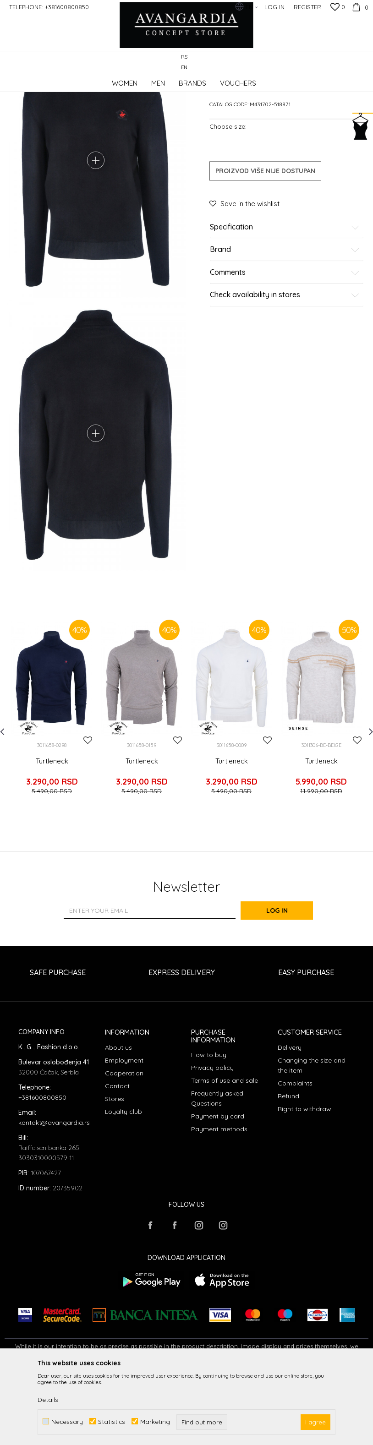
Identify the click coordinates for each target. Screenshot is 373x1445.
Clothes (128, 79)
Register (307, 7)
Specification (285, 296)
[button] (363, 62)
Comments (285, 342)
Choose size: (228, 195)
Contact (117, 1158)
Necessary (67, 1421)
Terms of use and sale (224, 1153)
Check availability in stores (285, 364)
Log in (287, 983)
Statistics (111, 1421)
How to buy (208, 1127)
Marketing (155, 1421)
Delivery (290, 1120)
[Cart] (359, 6)
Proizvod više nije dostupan (265, 240)
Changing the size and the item (312, 1138)
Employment (124, 1133)
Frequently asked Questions (217, 1170)
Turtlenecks (158, 79)
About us (118, 1120)
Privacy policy (212, 1140)
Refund (288, 1168)
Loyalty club (123, 1184)
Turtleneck (52, 841)
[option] (52, 792)
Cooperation (124, 1145)
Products (101, 79)
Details (48, 1400)
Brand (285, 319)
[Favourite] (337, 7)
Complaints (295, 1155)
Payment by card (217, 1188)
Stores (114, 1171)
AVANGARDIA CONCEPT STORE (43, 79)
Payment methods (219, 1201)
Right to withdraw (304, 1181)
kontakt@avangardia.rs (54, 1194)
